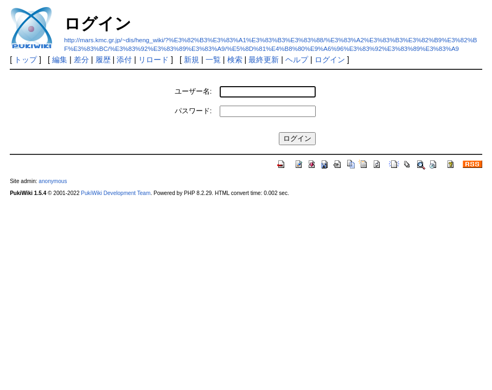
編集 (59, 59)
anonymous (53, 181)
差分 (81, 59)
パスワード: (193, 111)
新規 (191, 59)
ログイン (330, 59)
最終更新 (263, 59)
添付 (124, 59)
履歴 (103, 59)
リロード (153, 59)
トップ (25, 59)
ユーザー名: (193, 91)
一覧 (213, 59)
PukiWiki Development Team (115, 193)
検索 (234, 59)
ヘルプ (296, 59)
